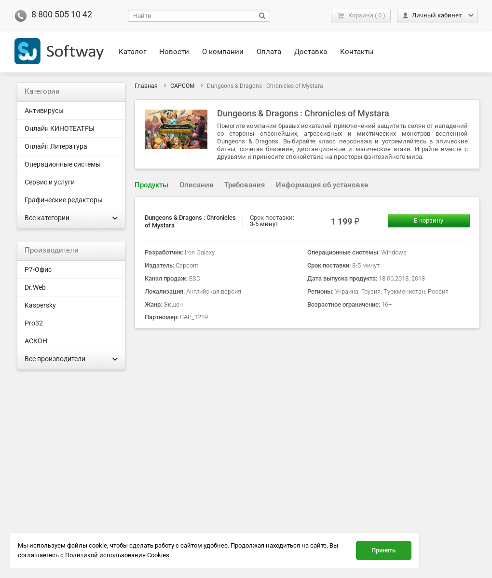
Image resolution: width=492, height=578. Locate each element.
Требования (244, 185)
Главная (146, 86)
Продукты (151, 185)
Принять (383, 550)
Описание (196, 185)
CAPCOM (182, 86)
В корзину (428, 220)
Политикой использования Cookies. (118, 555)
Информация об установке (322, 185)
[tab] (151, 185)
